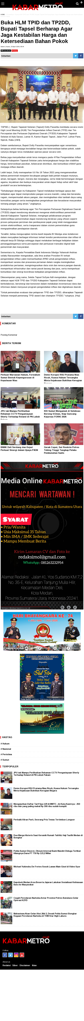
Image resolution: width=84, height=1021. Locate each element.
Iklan (34, 965)
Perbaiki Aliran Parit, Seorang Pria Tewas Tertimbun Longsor (44, 820)
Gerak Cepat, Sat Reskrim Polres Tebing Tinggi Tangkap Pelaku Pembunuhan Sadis (61, 450)
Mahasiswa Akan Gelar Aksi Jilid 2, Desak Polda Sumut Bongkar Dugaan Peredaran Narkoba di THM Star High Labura (45, 915)
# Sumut (5, 760)
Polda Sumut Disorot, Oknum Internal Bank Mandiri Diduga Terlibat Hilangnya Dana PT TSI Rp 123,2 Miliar (47, 852)
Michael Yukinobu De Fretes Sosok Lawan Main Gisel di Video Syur (47, 867)
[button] (81, 1)
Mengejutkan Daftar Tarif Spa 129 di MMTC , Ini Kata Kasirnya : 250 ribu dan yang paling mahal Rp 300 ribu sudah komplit (47, 805)
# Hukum (5, 744)
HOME (3, 14)
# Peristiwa (6, 754)
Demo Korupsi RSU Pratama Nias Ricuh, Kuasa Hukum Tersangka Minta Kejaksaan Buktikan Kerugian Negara (46, 789)
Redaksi (7, 965)
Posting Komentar (9, 335)
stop (14, 51)
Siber (15, 965)
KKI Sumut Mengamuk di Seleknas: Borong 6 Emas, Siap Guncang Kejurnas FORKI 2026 (62, 414)
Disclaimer (25, 965)
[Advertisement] (42, 306)
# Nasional (6, 749)
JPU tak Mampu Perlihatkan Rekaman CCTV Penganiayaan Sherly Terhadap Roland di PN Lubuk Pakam (46, 774)
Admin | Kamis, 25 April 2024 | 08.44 (12, 46)
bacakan (5, 51)
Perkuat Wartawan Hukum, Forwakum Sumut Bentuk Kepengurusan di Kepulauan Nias (20, 378)
